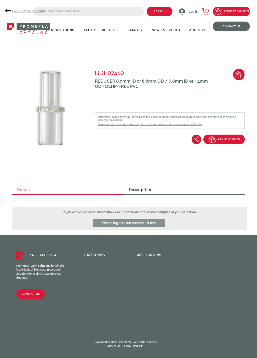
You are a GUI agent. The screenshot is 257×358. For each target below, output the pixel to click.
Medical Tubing (98, 331)
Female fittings (98, 266)
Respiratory (148, 296)
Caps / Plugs (96, 273)
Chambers (93, 304)
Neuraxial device (152, 285)
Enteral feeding (152, 277)
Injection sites (98, 285)
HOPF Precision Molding (106, 327)
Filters (90, 308)
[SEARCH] (159, 11)
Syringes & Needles (102, 319)
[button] (129, 223)
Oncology (146, 289)
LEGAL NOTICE (133, 346)
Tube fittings (96, 289)
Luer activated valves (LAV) (108, 281)
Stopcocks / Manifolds (106, 296)
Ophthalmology (152, 293)
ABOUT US (113, 346)
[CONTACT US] (231, 26)
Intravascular (150, 281)
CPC (87, 323)
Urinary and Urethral (157, 300)
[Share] (196, 139)
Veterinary (147, 304)
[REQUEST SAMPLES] (231, 11)
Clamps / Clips (97, 293)
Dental (143, 273)
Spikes (90, 300)
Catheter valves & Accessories (100, 314)
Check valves (96, 277)
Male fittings (96, 270)
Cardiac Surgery (152, 270)
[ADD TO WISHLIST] (224, 139)
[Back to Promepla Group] (26, 10)
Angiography (149, 266)
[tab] (68, 190)
